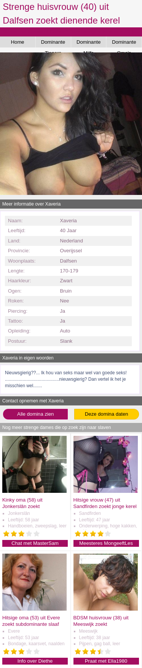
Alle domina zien (35, 414)
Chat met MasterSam (35, 543)
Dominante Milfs (88, 43)
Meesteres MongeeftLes (106, 543)
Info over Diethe (35, 661)
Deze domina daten (106, 414)
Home (17, 42)
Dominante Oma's (124, 43)
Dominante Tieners (53, 43)
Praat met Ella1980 (106, 661)
